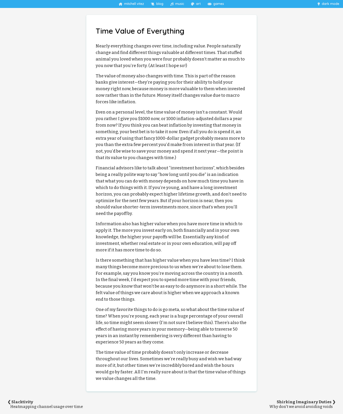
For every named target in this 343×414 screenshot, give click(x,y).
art (196, 4)
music (177, 4)
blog (157, 4)
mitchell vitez (131, 4)
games (216, 4)
